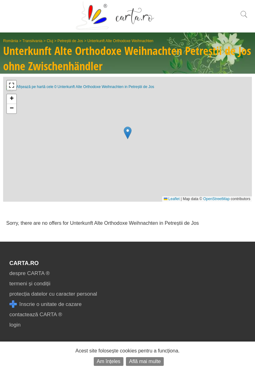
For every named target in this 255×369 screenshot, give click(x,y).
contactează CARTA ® (35, 314)
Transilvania (32, 41)
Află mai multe (145, 361)
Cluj (50, 41)
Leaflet (172, 199)
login (15, 325)
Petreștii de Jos (70, 41)
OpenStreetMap (216, 199)
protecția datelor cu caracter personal (53, 294)
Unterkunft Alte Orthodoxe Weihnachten (120, 41)
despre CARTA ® (29, 273)
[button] (128, 132)
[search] (244, 17)
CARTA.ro (24, 263)
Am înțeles (109, 361)
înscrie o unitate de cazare (45, 304)
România (10, 41)
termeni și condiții (29, 284)
